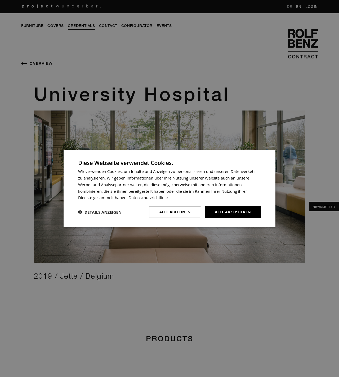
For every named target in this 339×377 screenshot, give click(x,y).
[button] (100, 212)
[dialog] (169, 188)
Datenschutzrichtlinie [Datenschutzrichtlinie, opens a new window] (148, 197)
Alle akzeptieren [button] (233, 211)
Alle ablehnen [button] (175, 211)
